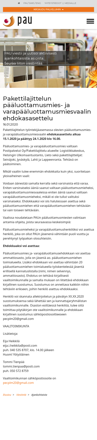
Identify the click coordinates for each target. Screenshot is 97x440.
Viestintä (21, 394)
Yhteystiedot (53, 3)
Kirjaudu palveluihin (48, 9)
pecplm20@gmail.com (18, 383)
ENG (38, 3)
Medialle (70, 3)
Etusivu (7, 394)
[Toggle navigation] (90, 21)
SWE (31, 3)
